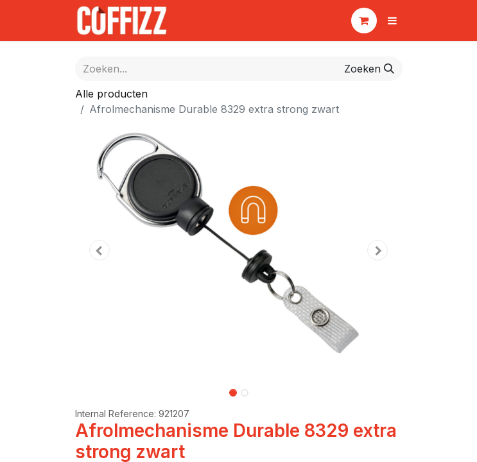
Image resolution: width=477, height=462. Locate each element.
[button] (100, 250)
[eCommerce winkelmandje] (364, 20)
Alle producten (111, 93)
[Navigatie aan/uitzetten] (392, 20)
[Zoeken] (369, 68)
